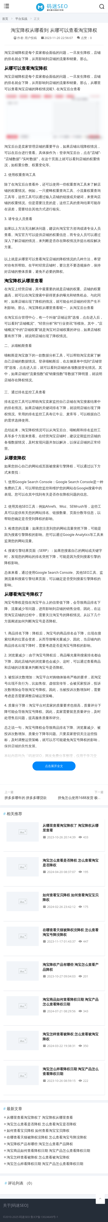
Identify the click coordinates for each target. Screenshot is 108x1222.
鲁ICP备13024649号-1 (44, 1217)
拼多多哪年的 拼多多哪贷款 (26, 797)
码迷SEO (24, 1217)
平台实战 (21, 19)
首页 (5, 19)
